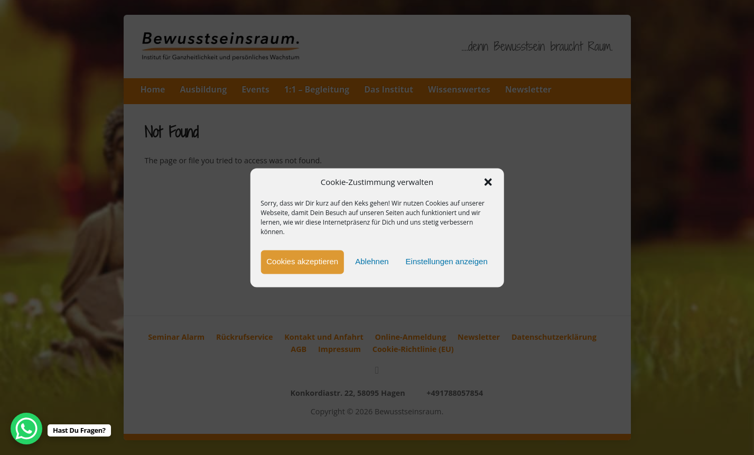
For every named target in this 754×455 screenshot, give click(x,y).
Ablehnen (371, 261)
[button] (488, 182)
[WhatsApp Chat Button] (26, 428)
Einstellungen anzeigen (447, 261)
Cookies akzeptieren (302, 261)
